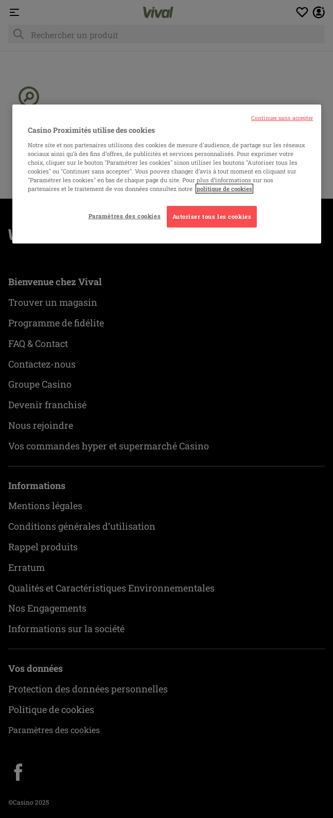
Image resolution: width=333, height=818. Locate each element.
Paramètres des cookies (125, 216)
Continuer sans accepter (282, 117)
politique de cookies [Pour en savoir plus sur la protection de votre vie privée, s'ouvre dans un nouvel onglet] (224, 189)
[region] (166, 174)
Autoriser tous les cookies (212, 216)
